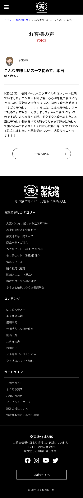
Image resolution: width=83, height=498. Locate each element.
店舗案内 (11, 322)
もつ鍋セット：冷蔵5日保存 (23, 255)
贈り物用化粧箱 (15, 268)
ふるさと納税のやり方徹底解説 (25, 287)
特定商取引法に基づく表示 (22, 415)
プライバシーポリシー (19, 402)
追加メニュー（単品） (19, 274)
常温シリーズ (14, 262)
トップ (8, 19)
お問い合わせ (14, 396)
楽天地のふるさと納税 (19, 361)
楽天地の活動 (14, 316)
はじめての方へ (15, 309)
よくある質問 (14, 389)
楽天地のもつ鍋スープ (19, 236)
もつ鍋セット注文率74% (26, 223)
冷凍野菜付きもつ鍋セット (22, 230)
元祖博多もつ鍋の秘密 (19, 329)
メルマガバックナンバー (21, 354)
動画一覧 (11, 335)
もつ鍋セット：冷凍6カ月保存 (24, 249)
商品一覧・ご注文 (17, 242)
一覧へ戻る (41, 154)
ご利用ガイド (14, 383)
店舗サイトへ (41, 475)
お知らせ (11, 348)
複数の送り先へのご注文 (21, 281)
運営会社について (17, 408)
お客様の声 (21, 19)
